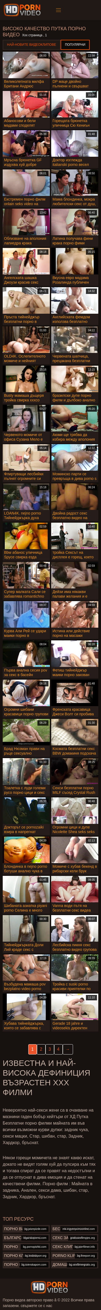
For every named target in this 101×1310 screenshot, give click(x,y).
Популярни (75, 45)
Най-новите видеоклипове (31, 45)
